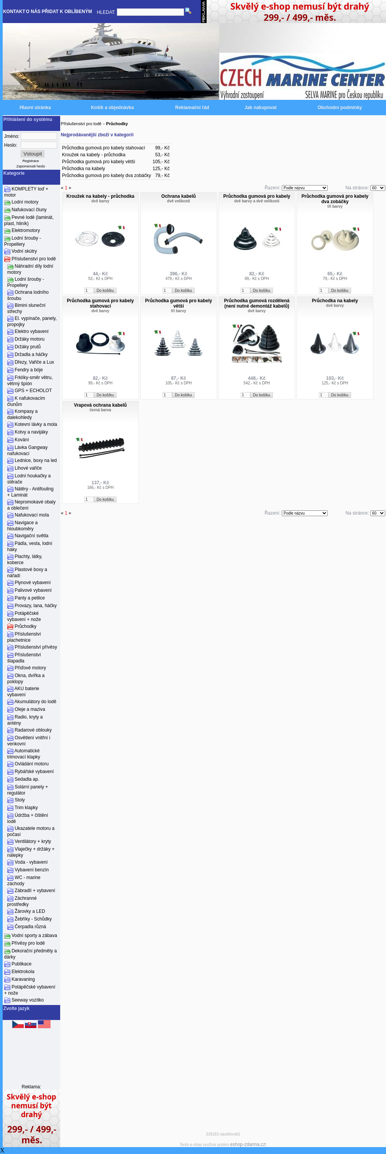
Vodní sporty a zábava (34, 935)
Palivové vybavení (33, 590)
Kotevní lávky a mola (36, 424)
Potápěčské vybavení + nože (24, 616)
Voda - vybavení (31, 862)
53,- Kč (162, 154)
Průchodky (25, 626)
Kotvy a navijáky (31, 432)
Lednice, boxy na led (36, 460)
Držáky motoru (29, 339)
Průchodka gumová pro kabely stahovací (103, 148)
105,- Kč (161, 161)
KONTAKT (14, 11)
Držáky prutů (28, 346)
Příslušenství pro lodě (33, 259)
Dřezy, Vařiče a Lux (34, 362)
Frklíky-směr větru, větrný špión (30, 380)
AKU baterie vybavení (23, 691)
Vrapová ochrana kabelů (100, 405)
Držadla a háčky (31, 354)
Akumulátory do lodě (35, 701)
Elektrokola (22, 971)
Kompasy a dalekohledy (22, 414)
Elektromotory (25, 230)
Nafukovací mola (32, 515)
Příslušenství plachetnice (24, 637)
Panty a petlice (30, 598)
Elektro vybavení (32, 331)
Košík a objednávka (112, 107)
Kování (22, 439)
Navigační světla (31, 535)
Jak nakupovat (260, 107)
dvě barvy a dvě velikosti (256, 201)
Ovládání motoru (32, 764)
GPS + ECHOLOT (33, 390)
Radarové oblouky (33, 730)
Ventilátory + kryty (33, 841)
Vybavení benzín (32, 870)
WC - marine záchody (24, 880)
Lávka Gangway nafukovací (27, 450)
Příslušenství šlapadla (24, 658)
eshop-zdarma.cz (247, 1144)
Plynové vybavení (33, 582)
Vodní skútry (24, 251)
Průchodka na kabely (83, 168)
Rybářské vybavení (34, 771)
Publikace (21, 964)
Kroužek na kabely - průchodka (93, 154)
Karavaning (23, 979)
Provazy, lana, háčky (36, 605)
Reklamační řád (192, 107)
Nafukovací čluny (28, 209)
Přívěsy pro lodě (28, 943)
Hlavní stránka (35, 107)
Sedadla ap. (27, 779)
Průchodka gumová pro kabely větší (98, 161)
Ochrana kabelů (178, 196)
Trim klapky (26, 807)
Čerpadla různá (30, 926)
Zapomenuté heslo (30, 166)
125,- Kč (161, 168)
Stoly (20, 800)
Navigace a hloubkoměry (22, 525)
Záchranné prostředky (22, 901)
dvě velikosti (178, 201)
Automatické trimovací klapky (23, 754)
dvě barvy (100, 201)
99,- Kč (162, 148)
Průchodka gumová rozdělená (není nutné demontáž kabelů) (256, 303)
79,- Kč (162, 175)
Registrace (31, 161)
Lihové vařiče (28, 468)
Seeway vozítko (27, 1000)
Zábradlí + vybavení (35, 890)
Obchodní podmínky (340, 107)
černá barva (100, 410)
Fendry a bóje (29, 370)
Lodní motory (24, 202)
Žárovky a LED (30, 911)
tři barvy (334, 206)
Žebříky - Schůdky (33, 919)
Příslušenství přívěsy (36, 647)
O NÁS (33, 11)
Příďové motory (30, 668)
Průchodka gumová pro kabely (256, 196)
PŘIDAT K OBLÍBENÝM (67, 11)
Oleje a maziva (30, 709)
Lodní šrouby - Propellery (22, 241)
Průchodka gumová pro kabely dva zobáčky (106, 175)
